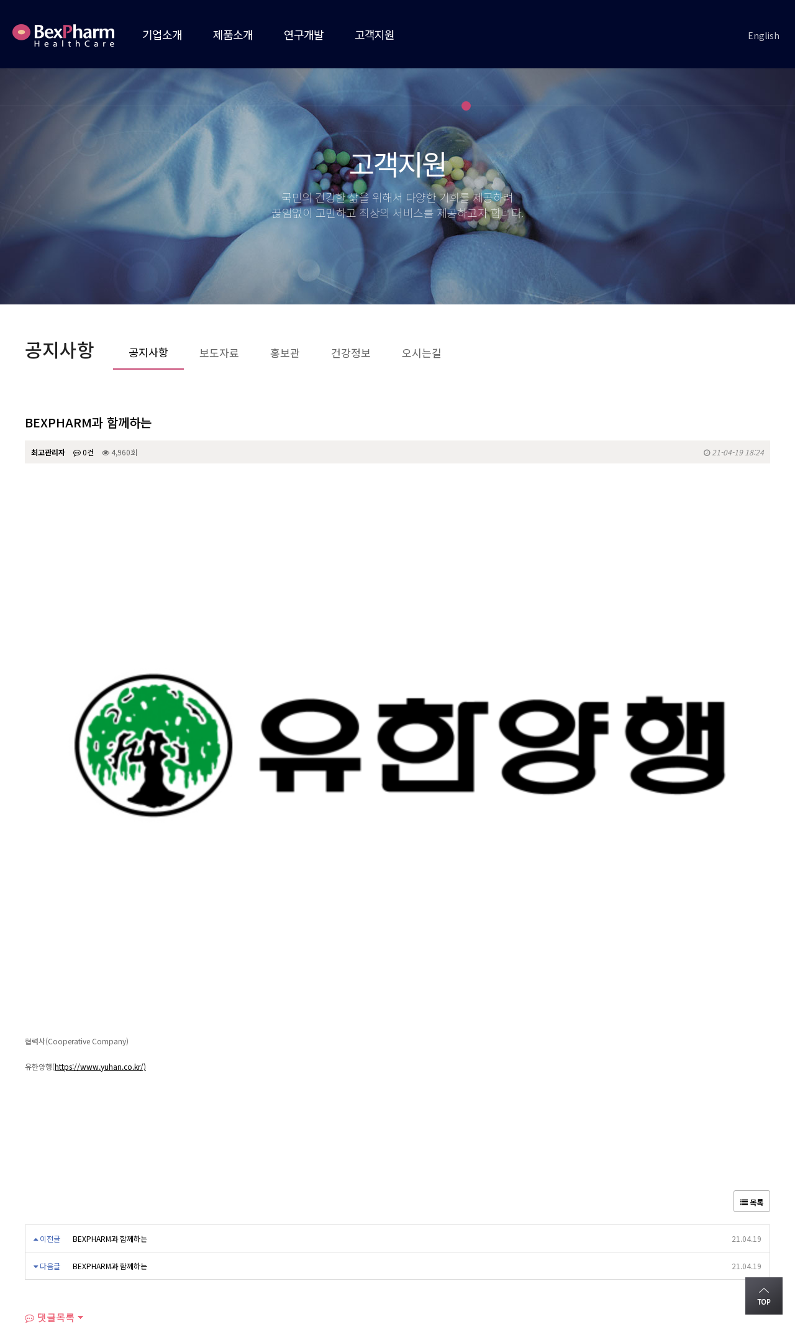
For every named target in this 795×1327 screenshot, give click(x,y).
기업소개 (162, 34)
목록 (751, 931)
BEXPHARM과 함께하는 (110, 968)
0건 (83, 452)
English (763, 35)
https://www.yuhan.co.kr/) (100, 796)
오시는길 (101, 1207)
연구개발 (304, 34)
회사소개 (42, 1207)
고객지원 (374, 34)
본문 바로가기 (0, 0)
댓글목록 (50, 1047)
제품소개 (233, 34)
